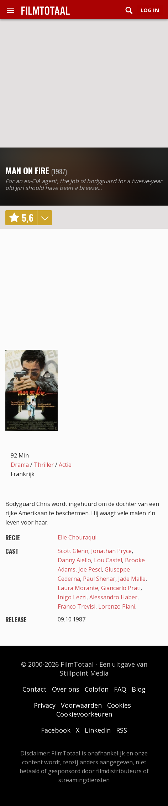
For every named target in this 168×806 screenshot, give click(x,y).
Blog (139, 689)
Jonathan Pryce (111, 551)
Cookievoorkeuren (84, 714)
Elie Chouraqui (77, 537)
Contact (34, 689)
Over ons (65, 689)
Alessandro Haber (113, 597)
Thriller (44, 465)
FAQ (120, 689)
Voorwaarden (81, 705)
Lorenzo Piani (116, 606)
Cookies (119, 705)
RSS (121, 730)
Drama (20, 465)
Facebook (55, 730)
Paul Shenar (99, 579)
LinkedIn (98, 730)
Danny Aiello (74, 560)
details (44, 217)
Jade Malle (132, 579)
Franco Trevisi (76, 606)
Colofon (97, 689)
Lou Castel (108, 560)
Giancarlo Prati (121, 588)
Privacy (45, 705)
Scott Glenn (73, 551)
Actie (65, 465)
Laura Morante (78, 588)
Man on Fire (27, 170)
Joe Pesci (90, 569)
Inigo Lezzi (72, 597)
